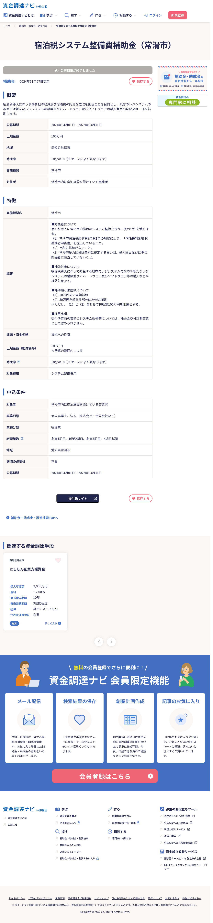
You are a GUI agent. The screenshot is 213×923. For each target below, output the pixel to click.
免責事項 (60, 898)
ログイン (155, 15)
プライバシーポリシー (40, 898)
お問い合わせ (172, 898)
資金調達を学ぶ (68, 816)
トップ (6, 25)
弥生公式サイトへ (192, 898)
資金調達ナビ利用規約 (79, 898)
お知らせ (12, 824)
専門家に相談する (121, 838)
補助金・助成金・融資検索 (33, 25)
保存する (143, 81)
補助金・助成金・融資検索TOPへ (34, 517)
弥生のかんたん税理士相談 (178, 842)
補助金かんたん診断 (70, 845)
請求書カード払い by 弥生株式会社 (182, 858)
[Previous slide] (99, 641)
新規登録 (177, 15)
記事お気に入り (68, 822)
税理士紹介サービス (174, 829)
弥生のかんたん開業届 (176, 822)
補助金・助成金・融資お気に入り (77, 858)
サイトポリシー (17, 898)
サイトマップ (102, 898)
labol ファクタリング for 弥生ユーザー (182, 866)
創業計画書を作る (121, 816)
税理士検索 (170, 836)
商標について (155, 898)
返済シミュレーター (70, 851)
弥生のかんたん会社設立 (177, 816)
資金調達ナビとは (18, 15)
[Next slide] (111, 641)
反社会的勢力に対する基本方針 (128, 898)
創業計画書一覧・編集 (124, 822)
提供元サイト (77, 498)
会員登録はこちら (116, 776)
